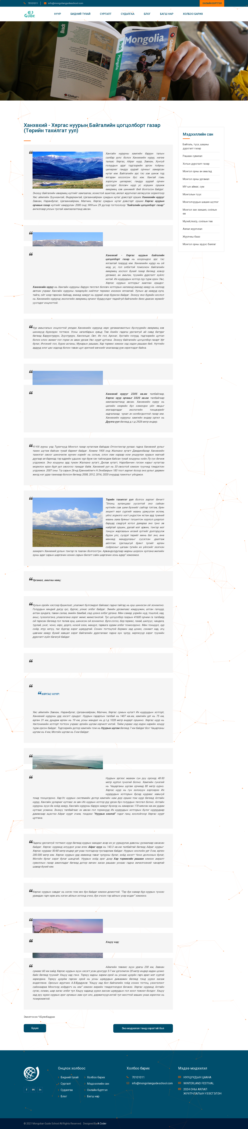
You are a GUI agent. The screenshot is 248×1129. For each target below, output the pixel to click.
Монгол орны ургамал (196, 179)
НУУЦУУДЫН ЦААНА (197, 1077)
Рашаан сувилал (192, 156)
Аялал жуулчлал (192, 228)
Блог (147, 13)
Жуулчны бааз (191, 236)
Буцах (35, 1028)
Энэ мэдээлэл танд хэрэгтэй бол (143, 1028)
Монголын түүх (192, 194)
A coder (101, 1123)
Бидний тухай (80, 13)
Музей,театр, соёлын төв (198, 221)
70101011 (32, 3)
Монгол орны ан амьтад (197, 171)
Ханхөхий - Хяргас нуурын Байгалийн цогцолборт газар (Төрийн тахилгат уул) (92, 127)
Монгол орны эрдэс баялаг (199, 244)
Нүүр (57, 13)
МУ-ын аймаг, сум (193, 186)
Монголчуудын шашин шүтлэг (201, 202)
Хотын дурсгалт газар (196, 163)
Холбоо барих (193, 13)
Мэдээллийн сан (98, 1083)
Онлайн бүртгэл (212, 3)
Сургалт (105, 13)
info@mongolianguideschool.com (65, 3)
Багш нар (166, 13)
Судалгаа (127, 13)
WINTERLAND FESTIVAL (198, 1083)
